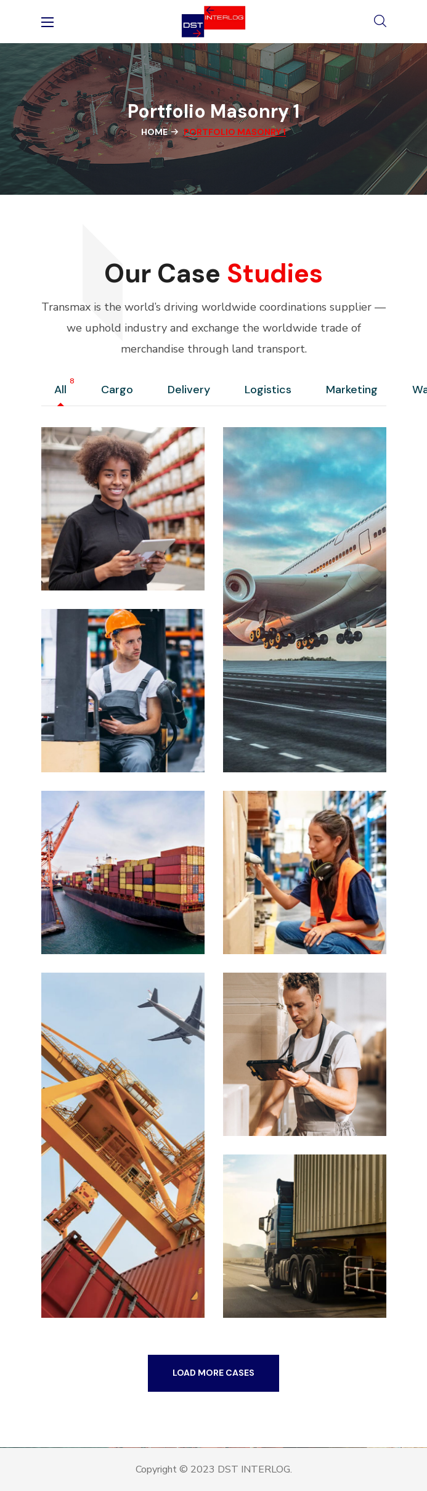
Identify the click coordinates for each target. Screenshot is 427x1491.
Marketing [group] (355, 390)
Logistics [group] (271, 390)
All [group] (63, 390)
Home (154, 131)
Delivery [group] (192, 390)
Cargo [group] (120, 390)
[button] (380, 21)
